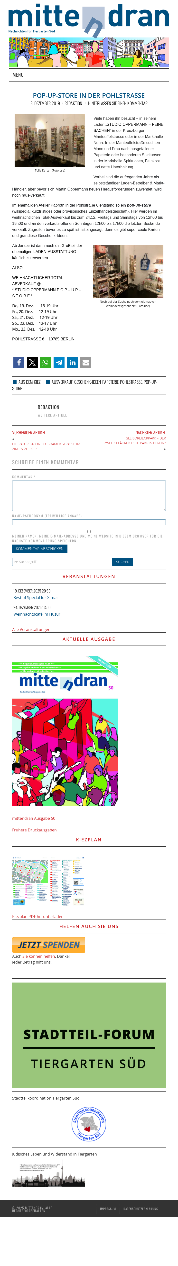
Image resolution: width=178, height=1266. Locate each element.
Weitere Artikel (52, 415)
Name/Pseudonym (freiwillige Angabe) (47, 515)
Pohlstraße (131, 382)
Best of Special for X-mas (35, 597)
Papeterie (110, 382)
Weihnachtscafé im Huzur (36, 614)
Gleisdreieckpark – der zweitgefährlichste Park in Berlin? (135, 440)
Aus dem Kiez (29, 382)
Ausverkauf (62, 382)
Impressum (108, 1208)
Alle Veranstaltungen (31, 629)
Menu (18, 74)
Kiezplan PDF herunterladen (38, 916)
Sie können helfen (38, 956)
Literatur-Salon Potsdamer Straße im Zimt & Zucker (46, 446)
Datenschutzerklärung (140, 1208)
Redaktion (73, 103)
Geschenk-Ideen (87, 382)
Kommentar (24, 476)
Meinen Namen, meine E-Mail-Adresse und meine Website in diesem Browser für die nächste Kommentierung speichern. (87, 538)
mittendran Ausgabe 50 (33, 818)
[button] (18, 362)
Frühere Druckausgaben (34, 830)
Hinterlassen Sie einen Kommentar (118, 103)
